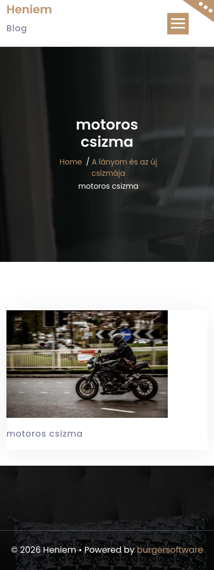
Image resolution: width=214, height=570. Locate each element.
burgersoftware (170, 550)
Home (71, 161)
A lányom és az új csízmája (124, 167)
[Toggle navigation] (178, 23)
